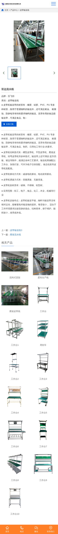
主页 (6, 10)
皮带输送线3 (16, 230)
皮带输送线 (24, 10)
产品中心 (14, 10)
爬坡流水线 (15, 234)
